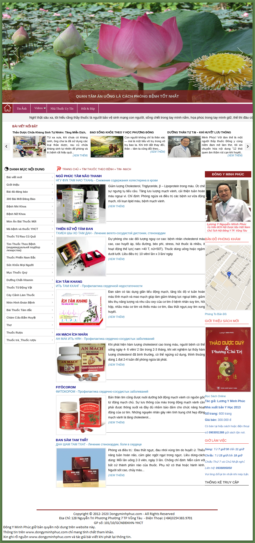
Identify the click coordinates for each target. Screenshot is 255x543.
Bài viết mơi (30, 177)
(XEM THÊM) (80, 155)
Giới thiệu (30, 184)
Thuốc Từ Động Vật (30, 287)
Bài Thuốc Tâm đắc (30, 310)
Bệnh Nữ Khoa (30, 213)
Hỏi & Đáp (88, 108)
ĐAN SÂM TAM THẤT (72, 440)
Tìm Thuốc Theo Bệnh (30, 247)
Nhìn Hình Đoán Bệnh (30, 302)
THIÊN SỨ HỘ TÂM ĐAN (74, 229)
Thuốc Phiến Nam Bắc (30, 257)
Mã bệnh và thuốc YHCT (30, 228)
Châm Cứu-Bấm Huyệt (30, 317)
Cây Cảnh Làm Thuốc (30, 295)
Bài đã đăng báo (30, 191)
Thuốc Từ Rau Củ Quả (30, 236)
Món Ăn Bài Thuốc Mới (30, 221)
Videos (40, 108)
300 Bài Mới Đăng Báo (30, 198)
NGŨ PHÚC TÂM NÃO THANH (79, 176)
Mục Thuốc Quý (30, 272)
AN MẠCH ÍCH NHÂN (72, 334)
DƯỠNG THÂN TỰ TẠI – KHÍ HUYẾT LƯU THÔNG (199, 132)
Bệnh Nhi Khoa (30, 206)
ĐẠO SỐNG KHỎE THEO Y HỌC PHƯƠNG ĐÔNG (122, 132)
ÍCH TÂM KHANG (69, 282)
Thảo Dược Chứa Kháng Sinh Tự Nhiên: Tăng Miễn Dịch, (49, 132)
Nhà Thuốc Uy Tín (62, 108)
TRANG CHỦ (70, 169)
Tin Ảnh (22, 108)
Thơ (30, 325)
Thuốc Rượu (30, 332)
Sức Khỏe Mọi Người (30, 264)
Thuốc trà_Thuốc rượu (30, 340)
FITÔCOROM (66, 387)
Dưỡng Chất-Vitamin (30, 280)
